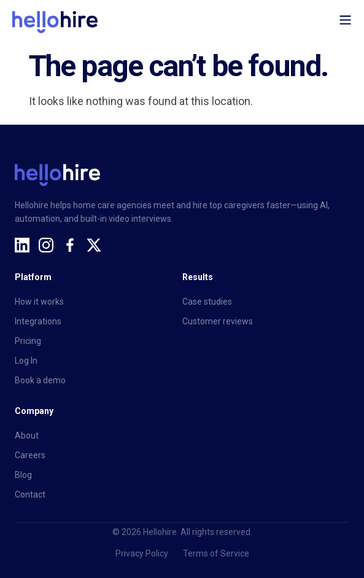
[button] (346, 22)
